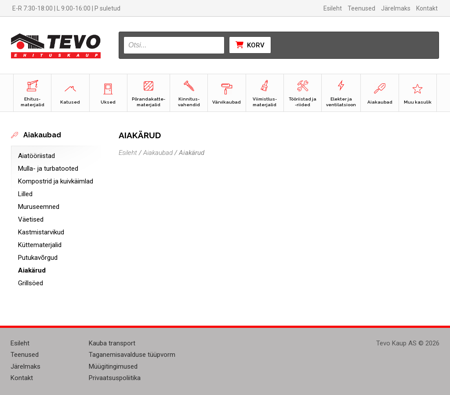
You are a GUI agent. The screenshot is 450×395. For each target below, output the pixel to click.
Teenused (361, 8)
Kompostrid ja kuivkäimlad (55, 181)
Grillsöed (30, 283)
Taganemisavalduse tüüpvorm (132, 355)
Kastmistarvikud (41, 232)
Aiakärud (32, 270)
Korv (250, 45)
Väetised (31, 219)
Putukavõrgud (38, 258)
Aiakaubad (158, 153)
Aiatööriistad (36, 156)
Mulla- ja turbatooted (48, 168)
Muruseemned (38, 207)
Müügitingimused (113, 366)
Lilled (25, 194)
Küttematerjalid (40, 245)
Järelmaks (395, 8)
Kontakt (427, 8)
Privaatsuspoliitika (115, 378)
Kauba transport (112, 343)
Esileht (332, 8)
